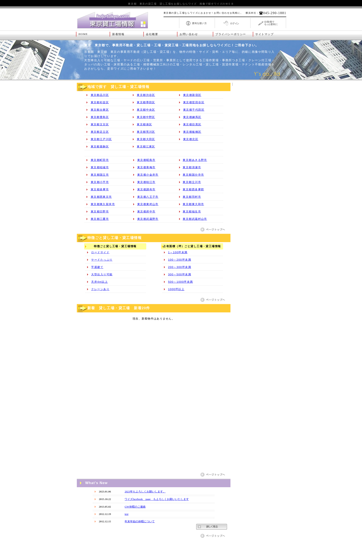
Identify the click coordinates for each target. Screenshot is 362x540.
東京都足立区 (100, 131)
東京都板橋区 (192, 131)
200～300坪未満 (179, 267)
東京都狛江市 (146, 182)
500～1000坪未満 (180, 281)
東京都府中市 (146, 211)
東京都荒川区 (146, 131)
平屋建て (97, 267)
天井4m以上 (99, 281)
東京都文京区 (100, 124)
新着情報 (118, 34)
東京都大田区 (146, 139)
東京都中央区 (146, 109)
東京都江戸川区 (101, 139)
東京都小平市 (100, 182)
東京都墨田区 (146, 102)
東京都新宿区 (192, 95)
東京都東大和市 (193, 204)
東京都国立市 (100, 174)
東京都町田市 (100, 160)
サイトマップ (264, 34)
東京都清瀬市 (192, 167)
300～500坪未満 (179, 274)
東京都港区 (144, 124)
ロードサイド (100, 252)
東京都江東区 (146, 146)
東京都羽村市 (192, 196)
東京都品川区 (100, 95)
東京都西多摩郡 (193, 189)
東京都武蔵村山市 (195, 218)
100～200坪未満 (179, 259)
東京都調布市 (146, 189)
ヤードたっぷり (101, 259)
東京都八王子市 (147, 196)
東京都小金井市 (147, 174)
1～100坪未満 (177, 252)
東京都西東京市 (101, 196)
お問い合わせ (189, 34)
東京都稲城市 (100, 167)
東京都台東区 (100, 109)
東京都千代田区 (193, 109)
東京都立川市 (192, 182)
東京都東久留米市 (103, 204)
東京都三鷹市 (100, 218)
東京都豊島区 (100, 117)
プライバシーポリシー (230, 34)
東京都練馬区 (192, 117)
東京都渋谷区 (146, 95)
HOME (83, 34)
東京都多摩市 (100, 189)
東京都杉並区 (100, 102)
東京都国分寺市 (193, 174)
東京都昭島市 (146, 160)
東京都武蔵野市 (147, 218)
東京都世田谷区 (193, 102)
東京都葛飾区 (100, 146)
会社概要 (152, 34)
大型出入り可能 (101, 274)
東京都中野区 (146, 117)
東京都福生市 (192, 211)
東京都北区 (190, 139)
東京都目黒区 (192, 124)
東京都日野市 (100, 211)
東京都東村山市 (147, 204)
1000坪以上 (176, 289)
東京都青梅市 (146, 167)
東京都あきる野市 (195, 160)
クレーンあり (100, 289)
